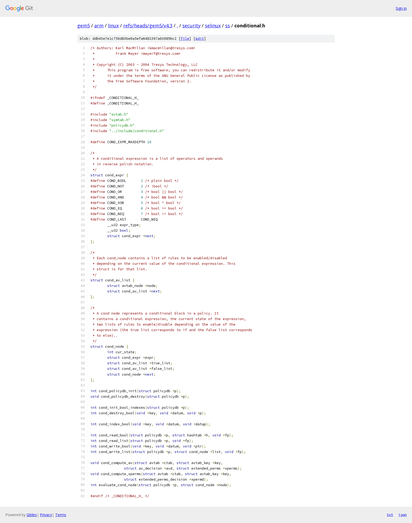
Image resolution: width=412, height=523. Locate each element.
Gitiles (32, 514)
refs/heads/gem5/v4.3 (147, 25)
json (402, 514)
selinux (213, 25)
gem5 (83, 25)
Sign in (401, 8)
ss (227, 25)
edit (199, 38)
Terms (60, 514)
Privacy (46, 514)
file (185, 38)
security (191, 25)
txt (390, 514)
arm (99, 25)
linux (113, 25)
